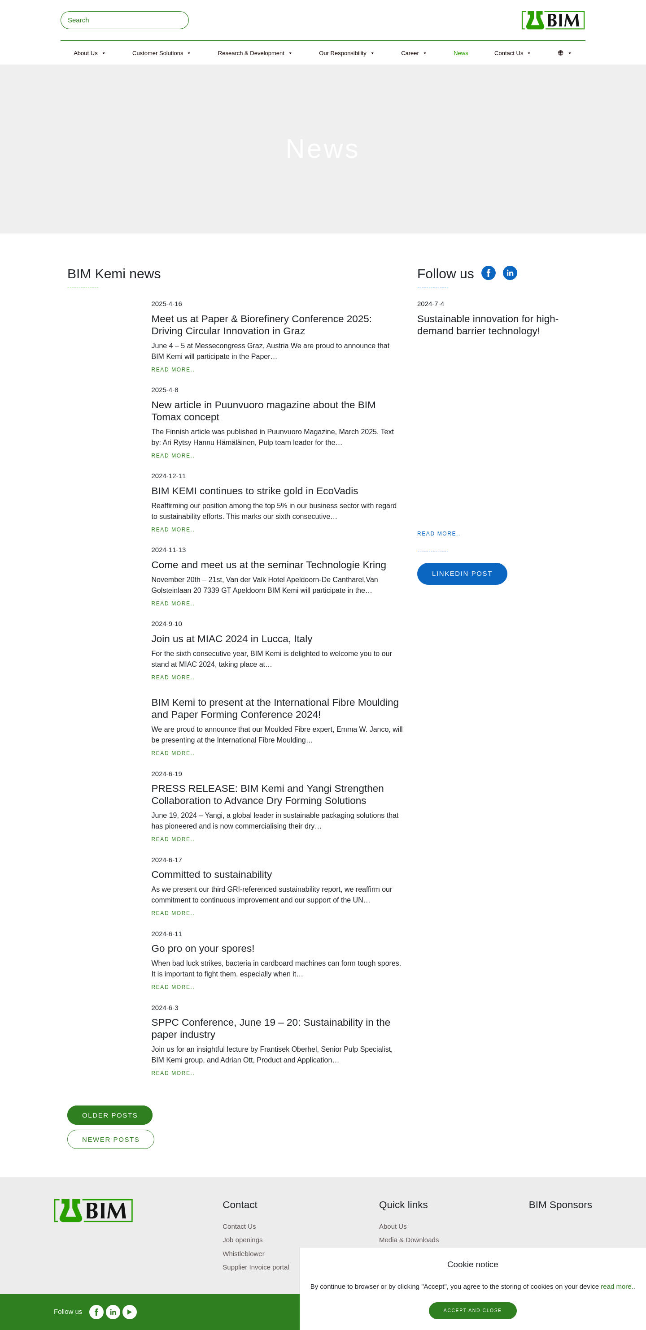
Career (414, 53)
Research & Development (255, 53)
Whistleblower (243, 1253)
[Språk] (565, 53)
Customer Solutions (162, 53)
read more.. (618, 1286)
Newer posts (111, 1139)
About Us (90, 53)
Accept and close (473, 1310)
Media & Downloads (409, 1240)
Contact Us (513, 53)
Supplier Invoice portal (256, 1267)
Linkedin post (462, 573)
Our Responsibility (347, 53)
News (461, 53)
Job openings (242, 1240)
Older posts (110, 1115)
